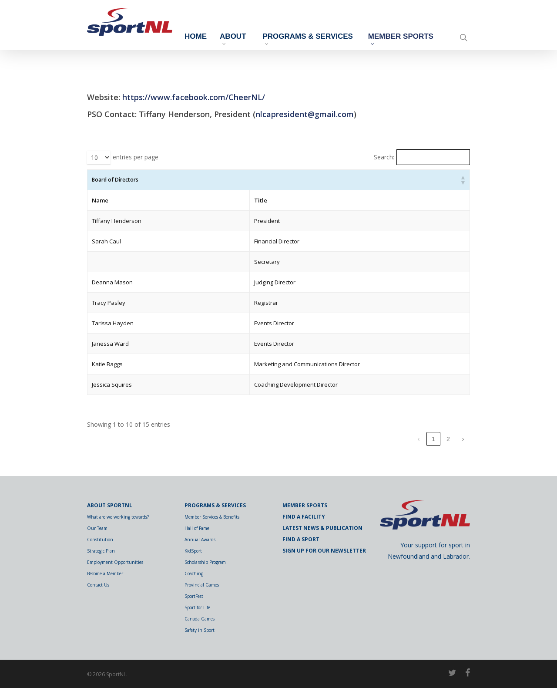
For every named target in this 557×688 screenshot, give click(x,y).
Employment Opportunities (115, 562)
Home (226, 36)
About (263, 39)
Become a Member (105, 573)
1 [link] (433, 438)
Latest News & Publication (322, 528)
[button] (462, 180)
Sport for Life (197, 607)
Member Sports (398, 40)
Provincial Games (202, 585)
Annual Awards (200, 539)
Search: (384, 157)
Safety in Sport (200, 630)
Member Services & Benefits (212, 517)
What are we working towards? (118, 517)
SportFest (194, 596)
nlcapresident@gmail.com (304, 114)
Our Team (97, 528)
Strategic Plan (101, 551)
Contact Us (98, 585)
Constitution (100, 539)
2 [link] (448, 438)
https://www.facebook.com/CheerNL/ (193, 97)
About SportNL (109, 505)
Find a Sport (300, 539)
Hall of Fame (197, 528)
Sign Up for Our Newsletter (324, 550)
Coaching (194, 573)
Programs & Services (314, 40)
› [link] (463, 438)
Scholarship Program (205, 562)
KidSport (193, 551)
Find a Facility (303, 516)
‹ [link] (419, 438)
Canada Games (200, 619)
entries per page (135, 157)
